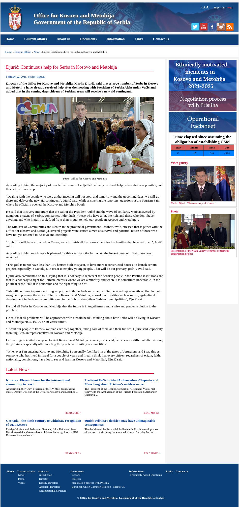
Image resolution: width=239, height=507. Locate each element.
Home (9, 39)
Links (139, 39)
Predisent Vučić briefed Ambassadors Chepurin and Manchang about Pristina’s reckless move (121, 382)
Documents (88, 39)
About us (63, 39)
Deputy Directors (48, 482)
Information (116, 39)
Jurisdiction (45, 474)
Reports (76, 474)
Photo (175, 211)
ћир (216, 7)
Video (21, 482)
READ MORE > (73, 413)
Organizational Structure (52, 490)
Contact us (161, 39)
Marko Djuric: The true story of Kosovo (193, 203)
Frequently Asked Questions (146, 474)
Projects (76, 478)
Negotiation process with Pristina (90, 482)
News (37, 51)
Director (43, 478)
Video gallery (179, 163)
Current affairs (35, 39)
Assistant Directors (49, 486)
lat (223, 7)
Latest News (18, 369)
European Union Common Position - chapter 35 (98, 486)
